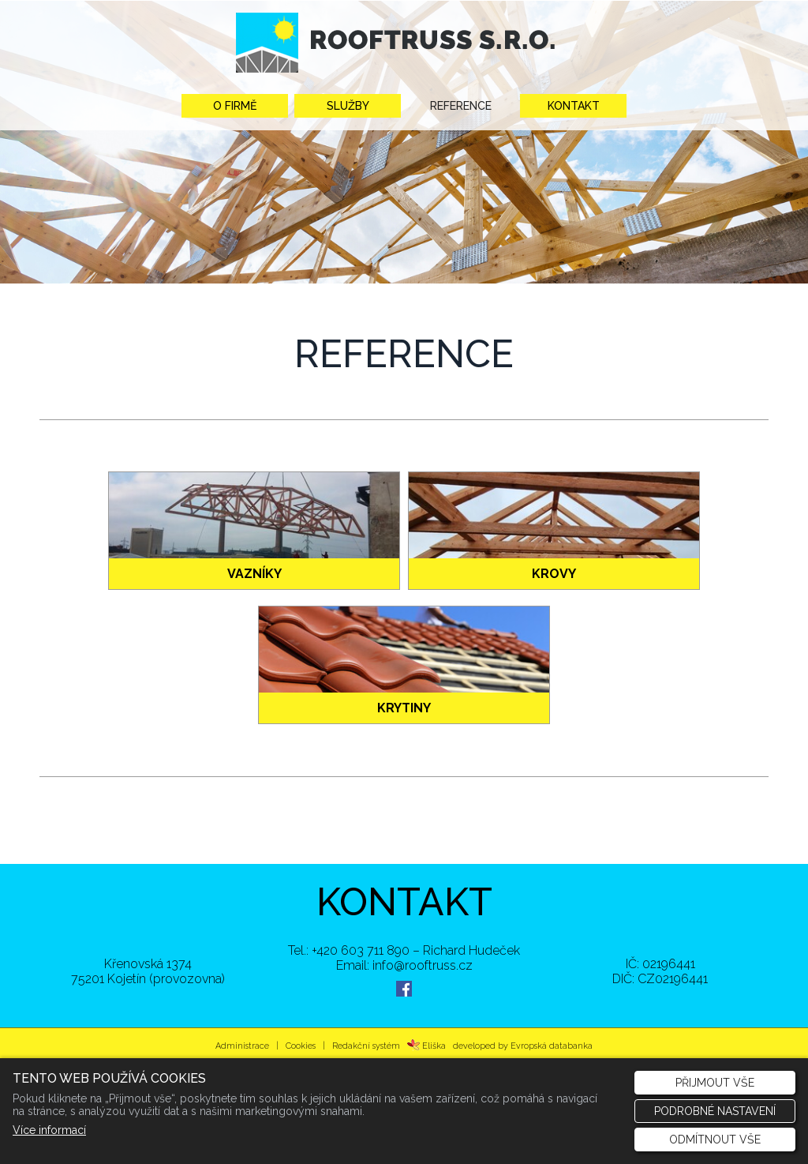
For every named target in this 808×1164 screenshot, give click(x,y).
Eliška (426, 1045)
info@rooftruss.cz (422, 965)
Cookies (301, 1045)
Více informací (49, 1130)
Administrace (242, 1045)
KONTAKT (404, 902)
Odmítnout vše (715, 1139)
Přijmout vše (714, 1082)
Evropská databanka (552, 1045)
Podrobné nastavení (715, 1111)
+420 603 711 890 (361, 950)
